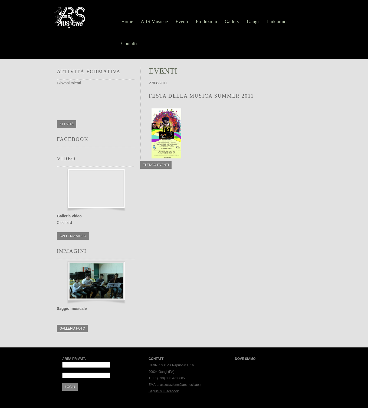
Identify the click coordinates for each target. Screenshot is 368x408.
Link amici (276, 21)
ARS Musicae (154, 21)
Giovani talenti (69, 83)
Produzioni (206, 21)
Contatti (129, 43)
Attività (67, 124)
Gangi (253, 21)
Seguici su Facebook (164, 391)
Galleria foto (72, 328)
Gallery (232, 21)
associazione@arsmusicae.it (180, 385)
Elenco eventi (156, 165)
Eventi (182, 21)
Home (127, 21)
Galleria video (73, 236)
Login (70, 387)
